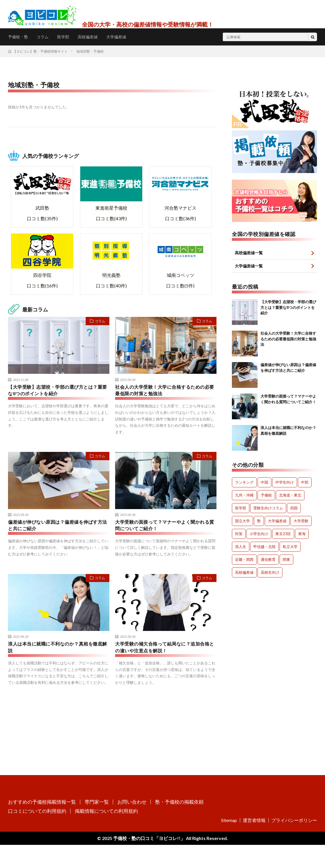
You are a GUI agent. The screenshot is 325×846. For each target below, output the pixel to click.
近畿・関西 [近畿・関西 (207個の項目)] (244, 560)
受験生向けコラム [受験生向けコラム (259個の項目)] (268, 509)
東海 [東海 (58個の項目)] (302, 534)
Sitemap (229, 821)
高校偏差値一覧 (251, 253)
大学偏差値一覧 (251, 266)
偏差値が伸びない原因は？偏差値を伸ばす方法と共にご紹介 (58, 526)
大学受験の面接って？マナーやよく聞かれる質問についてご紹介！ (165, 526)
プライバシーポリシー (294, 821)
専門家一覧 (97, 803)
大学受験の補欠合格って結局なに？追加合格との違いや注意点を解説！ (165, 649)
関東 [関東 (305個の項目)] (286, 560)
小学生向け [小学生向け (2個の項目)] (259, 534)
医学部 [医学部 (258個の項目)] (240, 509)
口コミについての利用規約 (37, 812)
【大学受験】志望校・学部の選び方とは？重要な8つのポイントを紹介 (58, 391)
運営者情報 (254, 821)
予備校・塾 (19, 36)
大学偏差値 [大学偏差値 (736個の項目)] (277, 521)
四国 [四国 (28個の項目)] (294, 509)
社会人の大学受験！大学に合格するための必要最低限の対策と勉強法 (165, 391)
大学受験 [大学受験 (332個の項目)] (301, 521)
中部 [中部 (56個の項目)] (304, 483)
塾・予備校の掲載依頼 (179, 803)
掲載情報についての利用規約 (106, 812)
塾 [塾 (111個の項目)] (259, 521)
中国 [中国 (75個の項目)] (264, 483)
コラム (46, 36)
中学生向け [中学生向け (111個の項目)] (284, 483)
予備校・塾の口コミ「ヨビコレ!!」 (148, 839)
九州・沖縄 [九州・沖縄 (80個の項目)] (244, 496)
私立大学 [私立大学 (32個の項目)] (290, 547)
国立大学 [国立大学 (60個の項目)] (242, 521)
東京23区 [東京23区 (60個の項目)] (283, 534)
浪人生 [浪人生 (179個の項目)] (240, 547)
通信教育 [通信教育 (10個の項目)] (268, 560)
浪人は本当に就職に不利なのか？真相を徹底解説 (58, 649)
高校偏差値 (95, 36)
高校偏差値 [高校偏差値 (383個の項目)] (244, 573)
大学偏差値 (126, 36)
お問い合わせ (132, 803)
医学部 (68, 36)
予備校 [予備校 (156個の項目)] (266, 496)
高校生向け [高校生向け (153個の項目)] (270, 573)
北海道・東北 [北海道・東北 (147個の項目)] (290, 496)
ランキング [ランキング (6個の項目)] (244, 483)
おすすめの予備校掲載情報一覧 (42, 803)
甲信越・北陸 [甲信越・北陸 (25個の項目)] (264, 547)
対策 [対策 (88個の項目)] (238, 534)
